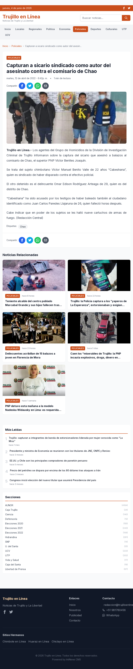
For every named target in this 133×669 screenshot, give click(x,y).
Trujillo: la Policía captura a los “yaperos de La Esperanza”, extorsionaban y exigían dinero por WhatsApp (98, 303)
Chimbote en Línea (14, 641)
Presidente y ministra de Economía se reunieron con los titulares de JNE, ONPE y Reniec (60, 450)
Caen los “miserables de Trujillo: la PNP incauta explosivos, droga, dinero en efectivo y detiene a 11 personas (95, 355)
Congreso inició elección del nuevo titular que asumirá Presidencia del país (53, 480)
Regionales (35, 29)
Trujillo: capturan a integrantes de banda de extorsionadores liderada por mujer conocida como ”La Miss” (66, 439)
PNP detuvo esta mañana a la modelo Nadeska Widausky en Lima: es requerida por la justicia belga (32, 408)
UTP (124, 29)
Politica (50, 29)
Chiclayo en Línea (63, 641)
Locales (19, 29)
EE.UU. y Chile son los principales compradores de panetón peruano (48, 460)
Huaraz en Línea (38, 641)
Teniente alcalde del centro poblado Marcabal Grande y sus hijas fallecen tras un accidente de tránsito (32, 303)
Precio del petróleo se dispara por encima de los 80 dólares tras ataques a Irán (55, 470)
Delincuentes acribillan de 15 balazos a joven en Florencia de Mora (30, 355)
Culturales (111, 29)
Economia (64, 29)
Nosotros (75, 610)
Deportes (96, 29)
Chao (23, 226)
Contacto (74, 620)
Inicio (8, 29)
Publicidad (75, 615)
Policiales (80, 29)
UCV (7, 35)
